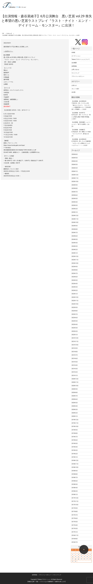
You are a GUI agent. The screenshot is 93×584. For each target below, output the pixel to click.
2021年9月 (75, 348)
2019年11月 (75, 423)
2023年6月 (75, 276)
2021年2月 (75, 372)
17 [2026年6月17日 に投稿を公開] (78, 556)
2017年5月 (75, 521)
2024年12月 (75, 215)
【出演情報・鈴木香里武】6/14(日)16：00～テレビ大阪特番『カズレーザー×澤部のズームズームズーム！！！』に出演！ (81, 142)
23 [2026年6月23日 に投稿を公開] (75, 558)
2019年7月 (75, 436)
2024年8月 (75, 229)
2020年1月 (75, 416)
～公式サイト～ (8, 51)
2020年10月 (75, 385)
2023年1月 (75, 294)
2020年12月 (75, 379)
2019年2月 (75, 453)
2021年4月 (75, 365)
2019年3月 (75, 450)
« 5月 (73, 547)
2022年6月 (75, 317)
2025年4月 (75, 202)
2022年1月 (75, 334)
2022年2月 (75, 331)
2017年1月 (75, 532)
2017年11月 (75, 501)
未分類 (73, 92)
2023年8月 (75, 270)
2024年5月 (75, 239)
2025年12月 (75, 175)
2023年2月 (75, 290)
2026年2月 (75, 168)
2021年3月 (75, 368)
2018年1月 (75, 494)
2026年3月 (75, 164)
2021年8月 (75, 351)
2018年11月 (75, 464)
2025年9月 (75, 185)
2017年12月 (75, 498)
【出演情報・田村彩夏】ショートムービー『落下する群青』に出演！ (81, 124)
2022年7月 (75, 314)
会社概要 (74, 62)
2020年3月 (75, 409)
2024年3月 (75, 246)
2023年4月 (75, 283)
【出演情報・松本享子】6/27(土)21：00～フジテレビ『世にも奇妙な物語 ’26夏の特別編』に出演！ (81, 116)
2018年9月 (75, 470)
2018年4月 (75, 487)
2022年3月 (75, 328)
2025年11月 (75, 178)
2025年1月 (75, 212)
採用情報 (74, 66)
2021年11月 (75, 341)
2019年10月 (75, 426)
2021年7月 (75, 355)
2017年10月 (75, 504)
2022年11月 (75, 300)
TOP (3, 33)
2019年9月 (75, 430)
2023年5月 (75, 280)
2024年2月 (75, 249)
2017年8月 (75, 511)
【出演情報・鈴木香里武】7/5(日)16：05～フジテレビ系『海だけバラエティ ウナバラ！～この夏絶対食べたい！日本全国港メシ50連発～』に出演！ (81, 105)
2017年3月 (75, 528)
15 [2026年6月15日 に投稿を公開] (72, 556)
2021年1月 (75, 375)
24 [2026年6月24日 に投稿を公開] (78, 558)
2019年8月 (75, 433)
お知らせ (9, 33)
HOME (73, 52)
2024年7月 (75, 232)
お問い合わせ (75, 69)
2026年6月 (75, 154)
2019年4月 (75, 447)
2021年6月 (75, 358)
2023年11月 (75, 259)
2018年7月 (75, 477)
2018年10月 (75, 467)
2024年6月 (75, 236)
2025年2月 (75, 208)
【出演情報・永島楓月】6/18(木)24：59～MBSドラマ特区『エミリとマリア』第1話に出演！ (81, 132)
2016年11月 (75, 535)
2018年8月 (75, 474)
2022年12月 (75, 297)
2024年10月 (75, 222)
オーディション (76, 56)
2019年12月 (75, 419)
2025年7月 (75, 192)
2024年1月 (75, 253)
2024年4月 (75, 242)
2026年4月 (75, 161)
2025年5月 (75, 198)
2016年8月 (75, 538)
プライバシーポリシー (78, 76)
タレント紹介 (75, 88)
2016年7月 (75, 542)
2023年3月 (75, 287)
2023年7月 (75, 273)
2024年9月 (75, 225)
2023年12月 (75, 256)
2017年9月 (75, 508)
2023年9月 (75, 266)
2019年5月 (75, 443)
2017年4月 (75, 525)
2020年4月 (75, 406)
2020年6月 (75, 399)
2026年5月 (75, 157)
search (38, 8)
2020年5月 (75, 402)
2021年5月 (75, 362)
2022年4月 (75, 324)
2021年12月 (75, 338)
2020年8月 (75, 392)
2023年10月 (75, 263)
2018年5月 (75, 484)
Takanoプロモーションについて (81, 59)
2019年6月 (75, 440)
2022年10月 (75, 304)
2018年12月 (75, 460)
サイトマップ (75, 73)
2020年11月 (75, 382)
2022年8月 (75, 311)
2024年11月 (75, 219)
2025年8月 (75, 188)
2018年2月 (75, 491)
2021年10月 (75, 345)
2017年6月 (75, 518)
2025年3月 (75, 205)
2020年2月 (75, 413)
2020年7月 (75, 396)
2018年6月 (75, 481)
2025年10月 (75, 181)
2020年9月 (75, 389)
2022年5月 (75, 321)
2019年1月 (75, 457)
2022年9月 (75, 307)
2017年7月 (75, 515)
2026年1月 (75, 171)
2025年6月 (75, 195)
